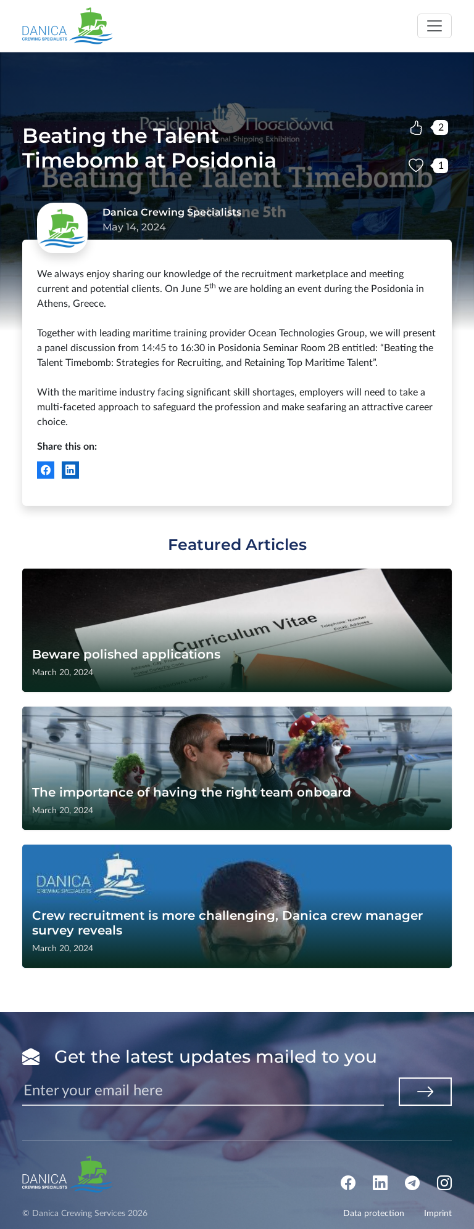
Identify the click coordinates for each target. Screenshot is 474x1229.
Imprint (438, 1213)
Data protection (373, 1213)
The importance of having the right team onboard (191, 792)
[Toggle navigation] (434, 26)
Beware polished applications (126, 654)
